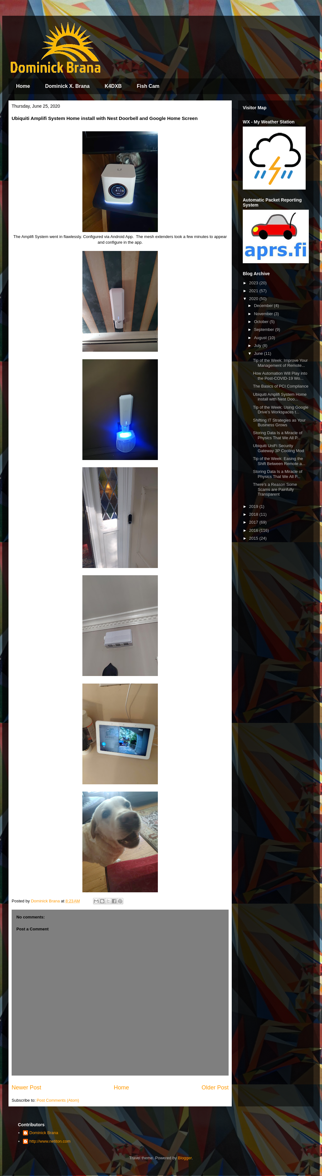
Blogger (185, 1158)
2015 (254, 538)
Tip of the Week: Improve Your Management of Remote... (280, 363)
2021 (254, 290)
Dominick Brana (43, 1132)
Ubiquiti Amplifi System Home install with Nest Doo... (280, 397)
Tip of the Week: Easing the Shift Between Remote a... (279, 461)
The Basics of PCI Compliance (280, 386)
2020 (254, 298)
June (259, 353)
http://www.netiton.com (49, 1141)
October (262, 321)
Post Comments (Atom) (58, 1100)
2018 (254, 514)
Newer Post (26, 1087)
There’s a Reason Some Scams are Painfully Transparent (275, 489)
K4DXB (113, 86)
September (264, 329)
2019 (254, 506)
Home (23, 86)
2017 (254, 522)
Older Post (215, 1087)
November (264, 313)
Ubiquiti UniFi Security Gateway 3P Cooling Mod (278, 448)
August (261, 337)
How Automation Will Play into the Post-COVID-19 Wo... (280, 376)
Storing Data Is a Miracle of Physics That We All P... (277, 435)
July (258, 345)
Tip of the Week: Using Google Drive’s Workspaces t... (280, 410)
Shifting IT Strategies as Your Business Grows (279, 423)
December (264, 305)
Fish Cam (148, 86)
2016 (254, 530)
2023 (254, 283)
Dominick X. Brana (67, 86)
